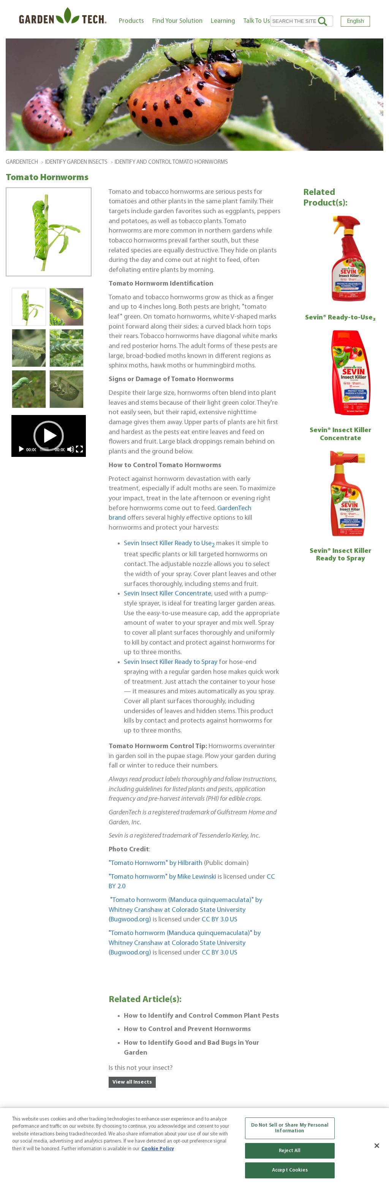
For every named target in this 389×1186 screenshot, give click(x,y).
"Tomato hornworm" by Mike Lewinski (162, 877)
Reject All (289, 1150)
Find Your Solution (177, 21)
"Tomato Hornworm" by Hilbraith (155, 863)
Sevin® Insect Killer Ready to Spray (341, 555)
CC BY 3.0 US (219, 919)
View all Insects (132, 1082)
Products (131, 21)
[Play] (21, 449)
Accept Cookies (290, 1170)
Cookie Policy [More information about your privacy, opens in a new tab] (157, 1148)
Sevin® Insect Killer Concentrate (341, 434)
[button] (48, 436)
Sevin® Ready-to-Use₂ (340, 317)
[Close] (376, 1145)
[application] (48, 436)
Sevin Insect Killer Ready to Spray (170, 662)
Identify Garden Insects (76, 162)
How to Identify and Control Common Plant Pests (201, 1016)
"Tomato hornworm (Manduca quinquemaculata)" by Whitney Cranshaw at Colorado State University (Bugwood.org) (185, 910)
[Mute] (70, 449)
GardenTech (22, 162)
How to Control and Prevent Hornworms (187, 1029)
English (355, 21)
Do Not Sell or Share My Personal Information (290, 1128)
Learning (223, 21)
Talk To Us (257, 21)
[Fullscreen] (79, 449)
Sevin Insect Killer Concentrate (167, 593)
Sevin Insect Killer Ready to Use (169, 543)
